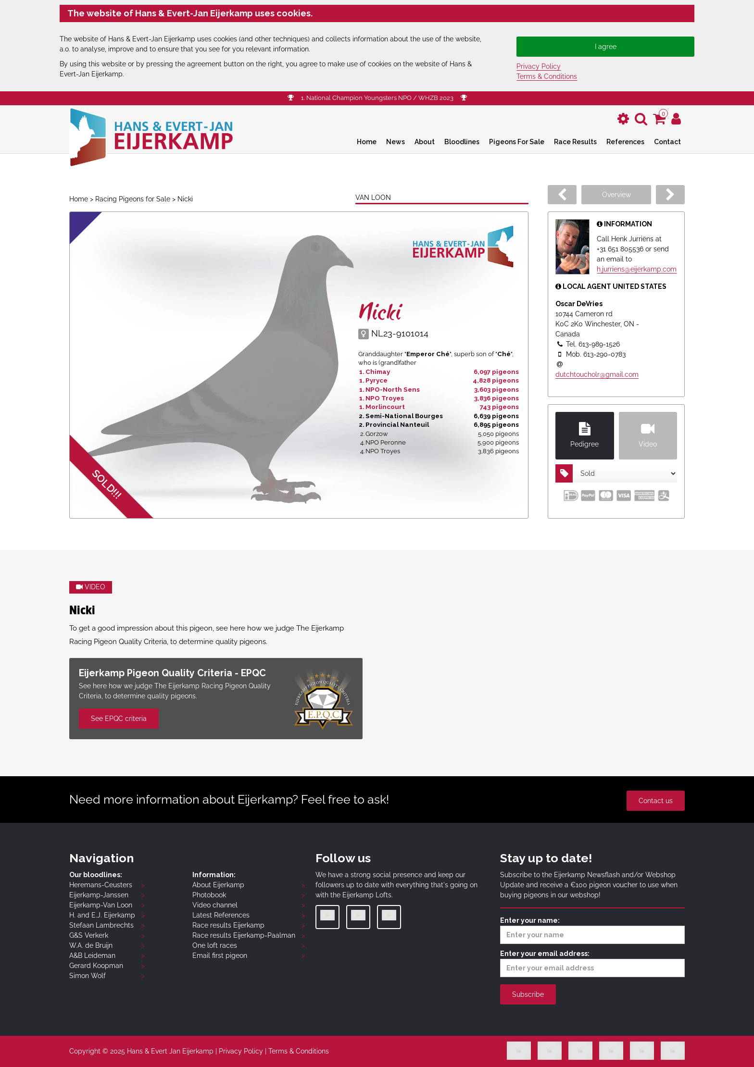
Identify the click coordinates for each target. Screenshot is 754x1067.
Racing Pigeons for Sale (132, 199)
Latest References (221, 915)
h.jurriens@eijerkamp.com (637, 269)
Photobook (209, 895)
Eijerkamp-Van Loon (100, 905)
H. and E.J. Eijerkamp (102, 915)
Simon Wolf (87, 976)
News (395, 142)
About (425, 142)
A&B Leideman (92, 955)
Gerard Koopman (96, 965)
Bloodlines (461, 142)
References (625, 142)
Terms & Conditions (546, 76)
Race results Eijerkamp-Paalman (243, 935)
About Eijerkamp (218, 885)
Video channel (215, 905)
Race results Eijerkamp (228, 925)
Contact (667, 142)
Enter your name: (592, 930)
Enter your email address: (592, 963)
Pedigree (585, 435)
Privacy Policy (538, 66)
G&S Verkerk (88, 935)
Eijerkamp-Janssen (98, 895)
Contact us (656, 801)
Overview (616, 195)
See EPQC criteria (119, 718)
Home (367, 142)
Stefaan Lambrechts (101, 925)
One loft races (214, 945)
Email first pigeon (219, 955)
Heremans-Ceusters (100, 885)
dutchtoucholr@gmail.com (597, 374)
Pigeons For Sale (516, 142)
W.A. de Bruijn (91, 945)
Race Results (575, 142)
